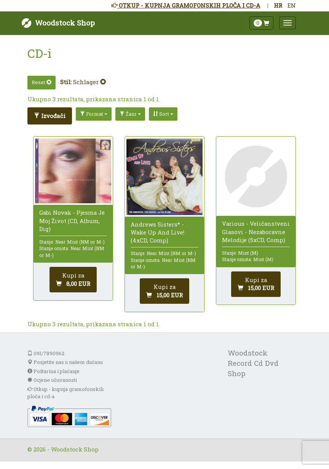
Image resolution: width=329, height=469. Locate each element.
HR (278, 5)
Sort (163, 113)
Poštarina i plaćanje (53, 371)
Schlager (89, 82)
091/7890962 (45, 353)
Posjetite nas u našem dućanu (65, 362)
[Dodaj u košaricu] (73, 279)
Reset (41, 82)
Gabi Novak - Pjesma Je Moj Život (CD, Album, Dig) (72, 220)
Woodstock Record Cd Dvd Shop (253, 363)
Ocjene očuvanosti (52, 379)
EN (291, 5)
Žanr (130, 113)
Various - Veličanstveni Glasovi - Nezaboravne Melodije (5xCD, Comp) (256, 231)
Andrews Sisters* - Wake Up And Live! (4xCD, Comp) (157, 232)
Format (93, 113)
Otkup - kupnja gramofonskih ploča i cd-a (65, 393)
